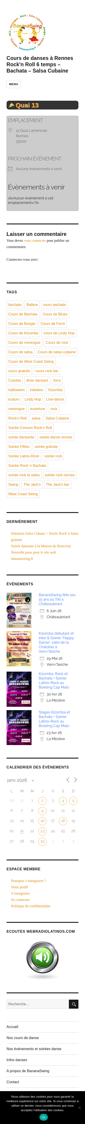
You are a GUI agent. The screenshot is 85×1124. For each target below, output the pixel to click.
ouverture (37, 409)
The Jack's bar (57, 484)
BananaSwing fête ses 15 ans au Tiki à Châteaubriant (57, 599)
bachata (14, 305)
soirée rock (53, 456)
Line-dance (55, 399)
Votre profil (19, 887)
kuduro (13, 399)
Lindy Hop (33, 399)
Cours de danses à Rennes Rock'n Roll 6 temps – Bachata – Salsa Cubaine (40, 64)
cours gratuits (19, 371)
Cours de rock (57, 342)
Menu (13, 84)
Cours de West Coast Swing (31, 361)
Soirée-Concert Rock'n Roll (30, 428)
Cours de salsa (20, 352)
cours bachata (54, 305)
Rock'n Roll (17, 418)
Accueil (12, 1027)
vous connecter (35, 240)
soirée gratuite (46, 447)
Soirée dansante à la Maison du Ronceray (41, 546)
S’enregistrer (20, 893)
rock (53, 409)
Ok (44, 1117)
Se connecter (20, 900)
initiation (36, 390)
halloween (16, 390)
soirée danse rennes (55, 437)
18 (63, 821)
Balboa (32, 305)
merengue (16, 409)
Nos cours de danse (23, 1038)
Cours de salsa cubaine (57, 352)
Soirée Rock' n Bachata (27, 465)
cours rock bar (46, 371)
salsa (36, 418)
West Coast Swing (23, 494)
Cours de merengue (24, 342)
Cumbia (14, 380)
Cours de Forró (53, 324)
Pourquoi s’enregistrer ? (28, 881)
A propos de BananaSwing (28, 1071)
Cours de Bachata (22, 314)
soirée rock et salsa (24, 475)
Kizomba (56, 390)
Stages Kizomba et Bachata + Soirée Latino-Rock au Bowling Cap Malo (54, 719)
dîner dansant (37, 380)
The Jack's (32, 484)
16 (42, 821)
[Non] (79, 1107)
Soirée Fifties (18, 447)
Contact (13, 1082)
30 (42, 841)
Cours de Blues (55, 314)
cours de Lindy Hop (59, 333)
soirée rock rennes (60, 475)
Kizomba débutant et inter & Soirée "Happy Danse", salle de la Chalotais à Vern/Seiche (56, 642)
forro (57, 380)
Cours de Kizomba (23, 333)
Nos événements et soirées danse (34, 1049)
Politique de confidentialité (30, 906)
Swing (13, 484)
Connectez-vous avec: (23, 259)
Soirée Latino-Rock (23, 456)
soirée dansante (21, 437)
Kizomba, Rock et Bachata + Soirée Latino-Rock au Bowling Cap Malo (54, 680)
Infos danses (17, 1060)
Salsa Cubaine (57, 418)
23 (42, 831)
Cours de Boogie (21, 324)
